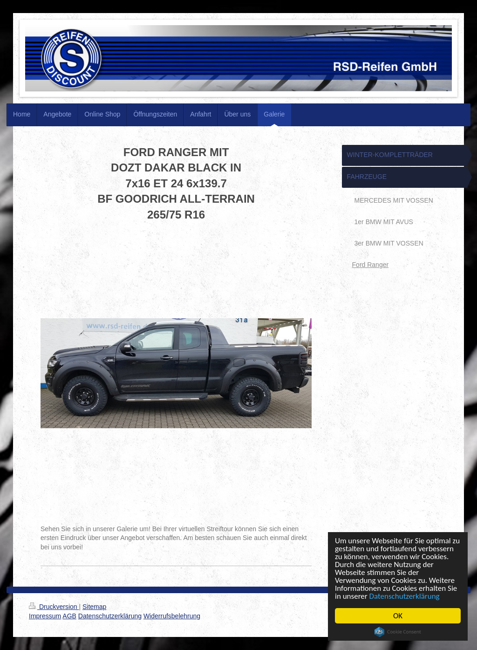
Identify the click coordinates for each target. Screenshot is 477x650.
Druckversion (54, 606)
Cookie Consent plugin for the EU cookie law (398, 632)
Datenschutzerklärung (404, 596)
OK (397, 616)
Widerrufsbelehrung (171, 616)
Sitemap (94, 606)
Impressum (45, 616)
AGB (69, 616)
